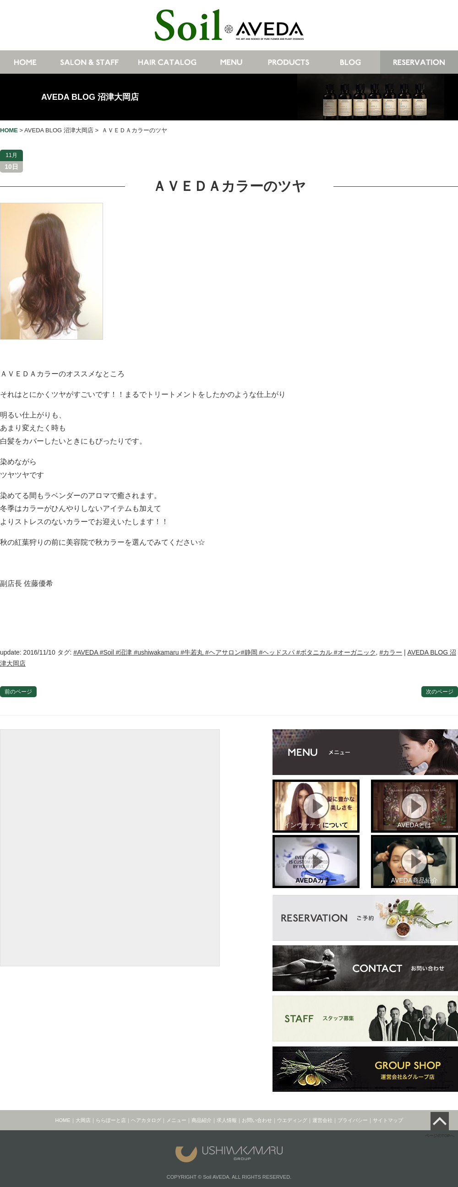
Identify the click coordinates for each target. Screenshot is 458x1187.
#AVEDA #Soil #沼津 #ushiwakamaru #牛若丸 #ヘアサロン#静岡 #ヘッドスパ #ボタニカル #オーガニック (224, 652)
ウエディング (292, 1120)
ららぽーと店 (111, 1120)
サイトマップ (388, 1120)
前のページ (18, 691)
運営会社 (322, 1120)
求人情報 (227, 1120)
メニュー (176, 1120)
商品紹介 (201, 1120)
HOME (63, 1120)
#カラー (390, 652)
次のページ (439, 691)
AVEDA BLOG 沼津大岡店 (90, 97)
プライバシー (353, 1120)
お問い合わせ (257, 1120)
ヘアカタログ (146, 1120)
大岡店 (83, 1120)
